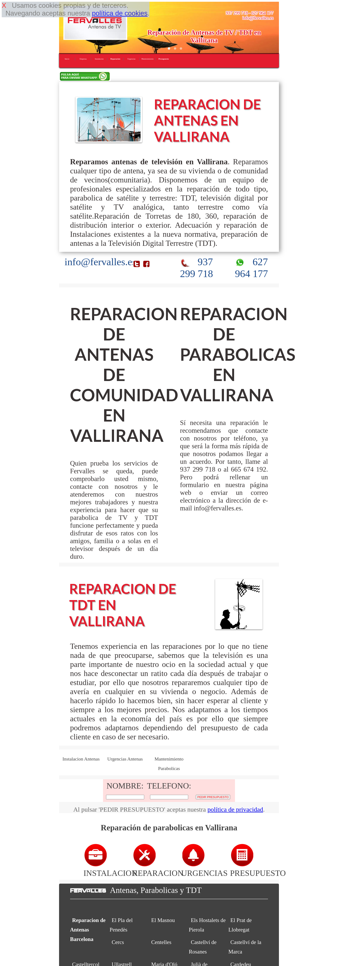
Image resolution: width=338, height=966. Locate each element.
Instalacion (99, 59)
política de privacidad (235, 809)
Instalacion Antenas (81, 759)
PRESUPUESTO (258, 868)
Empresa (83, 59)
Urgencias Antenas (125, 759)
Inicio (67, 59)
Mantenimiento (147, 59)
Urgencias (131, 59)
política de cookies (119, 13)
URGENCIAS (204, 868)
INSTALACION (110, 868)
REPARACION (157, 868)
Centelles (161, 942)
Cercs (118, 942)
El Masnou (163, 920)
